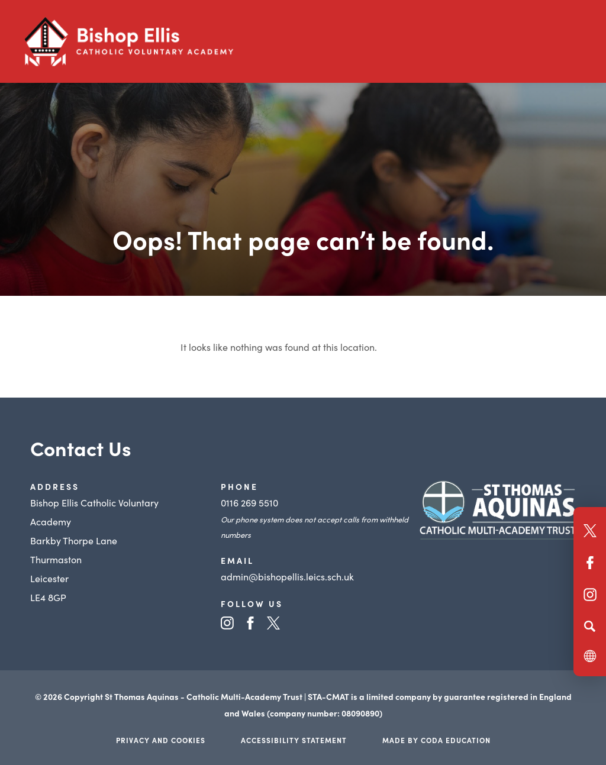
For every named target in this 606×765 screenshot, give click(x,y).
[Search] (589, 625)
